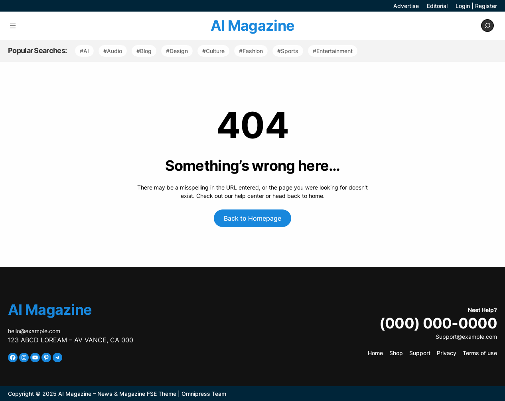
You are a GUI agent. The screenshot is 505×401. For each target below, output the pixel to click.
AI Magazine (252, 25)
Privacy (446, 353)
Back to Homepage (252, 218)
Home (375, 353)
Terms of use (480, 353)
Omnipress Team (203, 393)
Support (419, 353)
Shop (396, 353)
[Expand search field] (487, 25)
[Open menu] (13, 25)
